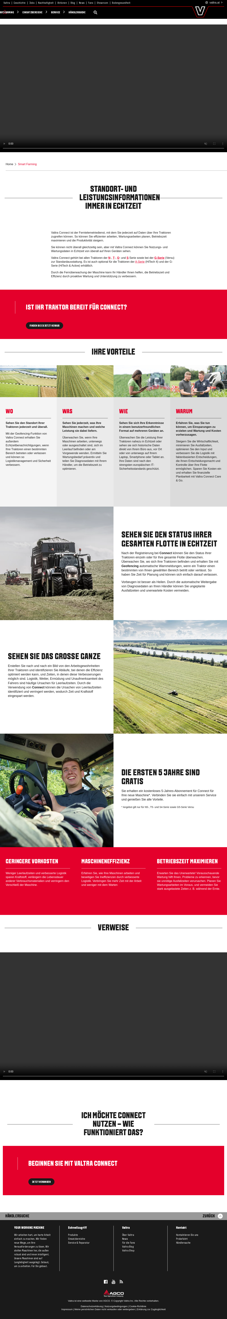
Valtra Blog (128, 1247)
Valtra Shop (128, 1250)
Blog (73, 3)
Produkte (15, 12)
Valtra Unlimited (40, 12)
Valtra (7, 3)
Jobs (32, 3)
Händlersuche (138, 12)
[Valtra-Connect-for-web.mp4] (113, 88)
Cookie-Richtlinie (137, 1306)
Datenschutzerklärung (92, 1306)
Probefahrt (182, 1239)
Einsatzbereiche (94, 12)
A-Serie (140, 261)
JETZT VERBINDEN (41, 1182)
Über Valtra (128, 1235)
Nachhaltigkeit (46, 3)
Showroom (102, 3)
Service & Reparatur (79, 1243)
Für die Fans (128, 1243)
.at (214, 3)
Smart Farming (67, 12)
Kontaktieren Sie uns (187, 1235)
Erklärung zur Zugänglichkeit (151, 1309)
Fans (90, 3)
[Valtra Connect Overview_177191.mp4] (113, 1016)
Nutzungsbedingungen (116, 1306)
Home (9, 164)
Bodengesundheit (121, 3)
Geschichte (20, 3)
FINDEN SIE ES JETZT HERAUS (44, 326)
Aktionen (62, 3)
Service (117, 12)
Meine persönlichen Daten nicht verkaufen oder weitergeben (104, 1309)
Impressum (67, 1309)
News (82, 3)
